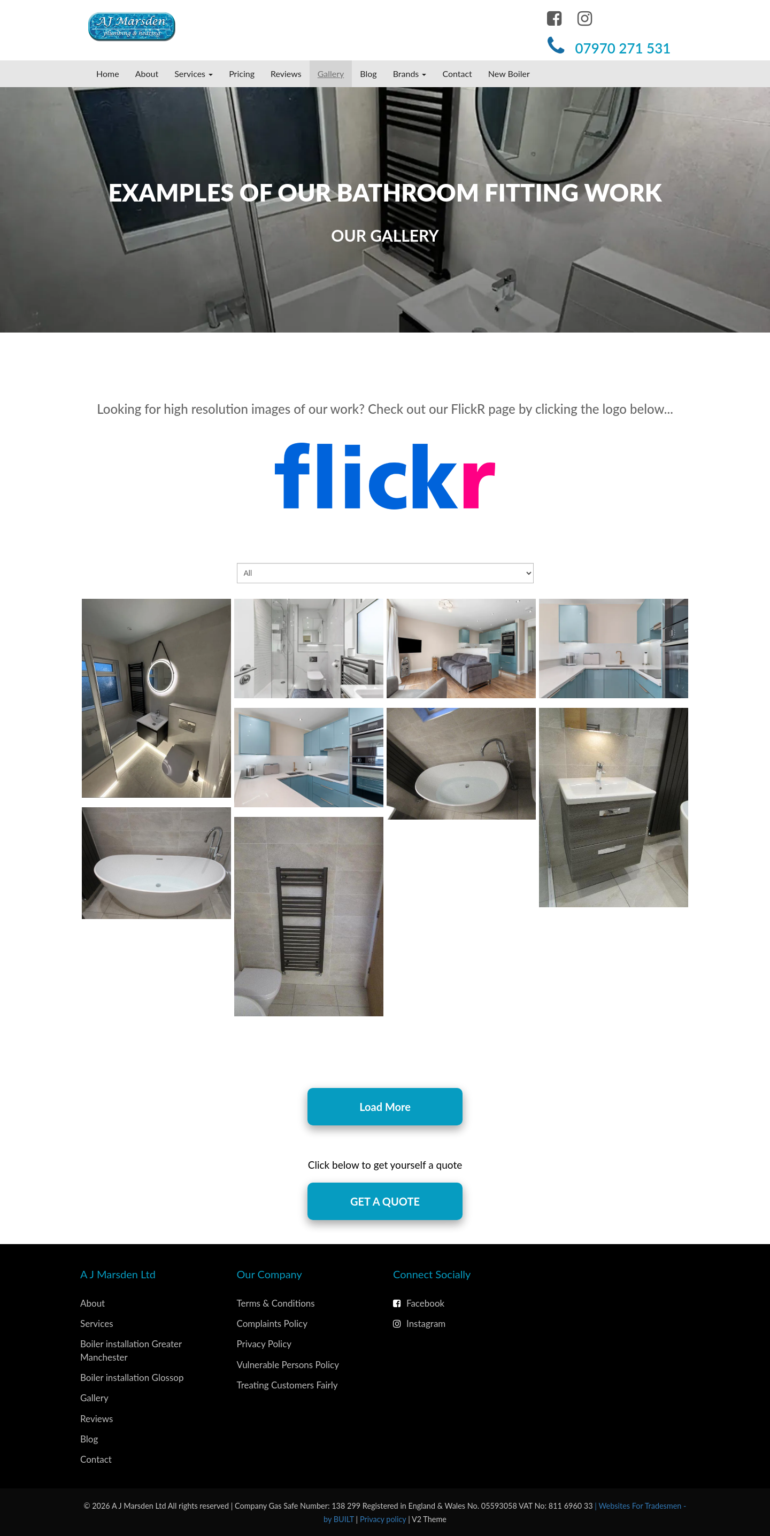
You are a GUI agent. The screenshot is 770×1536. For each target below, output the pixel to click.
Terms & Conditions (276, 1303)
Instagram (419, 1323)
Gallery (331, 73)
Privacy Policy (264, 1343)
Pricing (242, 73)
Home (107, 73)
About (147, 73)
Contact (457, 73)
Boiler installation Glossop (131, 1377)
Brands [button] (410, 73)
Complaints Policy (272, 1323)
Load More (385, 1106)
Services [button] (193, 73)
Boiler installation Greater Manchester (131, 1350)
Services (96, 1323)
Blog (368, 73)
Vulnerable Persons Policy (288, 1364)
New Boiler (509, 73)
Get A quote (385, 1201)
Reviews (286, 73)
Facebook (418, 1303)
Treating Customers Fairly (287, 1385)
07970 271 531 (623, 48)
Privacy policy (384, 1519)
